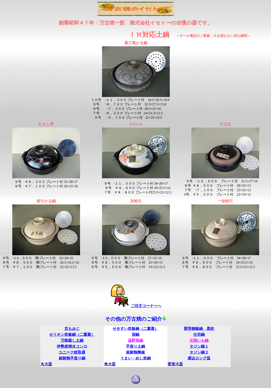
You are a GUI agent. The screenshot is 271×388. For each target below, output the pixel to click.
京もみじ (72, 329)
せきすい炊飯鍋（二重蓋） (135, 329)
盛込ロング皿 (199, 358)
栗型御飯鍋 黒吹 (199, 329)
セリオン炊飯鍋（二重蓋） (72, 334)
